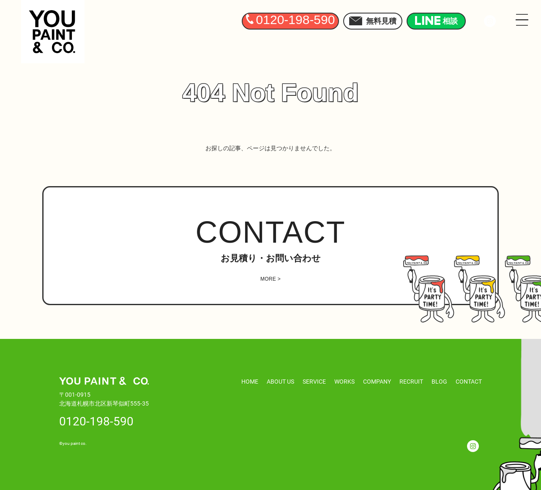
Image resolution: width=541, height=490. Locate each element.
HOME (249, 381)
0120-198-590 (96, 421)
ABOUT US (280, 381)
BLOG (439, 381)
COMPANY (377, 381)
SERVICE (314, 381)
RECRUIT (411, 381)
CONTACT (469, 381)
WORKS (344, 381)
